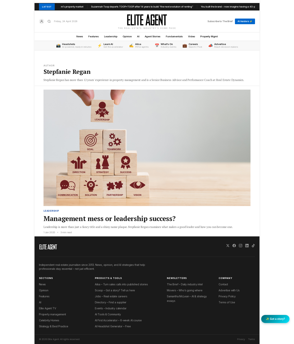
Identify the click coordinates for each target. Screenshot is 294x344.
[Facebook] (234, 245)
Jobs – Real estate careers (111, 296)
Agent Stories (153, 36)
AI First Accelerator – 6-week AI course (118, 320)
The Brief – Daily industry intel (184, 284)
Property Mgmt (209, 36)
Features (93, 36)
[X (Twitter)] (228, 245)
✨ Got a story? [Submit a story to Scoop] (275, 319)
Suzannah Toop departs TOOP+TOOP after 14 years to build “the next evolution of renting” (144, 6)
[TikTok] (253, 245)
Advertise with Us (229, 290)
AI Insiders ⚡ (245, 21)
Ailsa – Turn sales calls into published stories (121, 284)
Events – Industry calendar (110, 308)
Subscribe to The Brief (220, 21)
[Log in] (41, 21)
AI (138, 36)
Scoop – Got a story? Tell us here (115, 290)
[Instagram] (240, 245)
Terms (251, 339)
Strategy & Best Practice (53, 326)
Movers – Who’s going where (184, 290)
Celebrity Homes (49, 320)
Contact (223, 284)
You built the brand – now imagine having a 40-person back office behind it (245, 6)
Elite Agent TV (47, 308)
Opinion (127, 36)
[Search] (49, 21)
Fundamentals (174, 36)
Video (191, 36)
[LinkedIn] (247, 245)
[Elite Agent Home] (147, 20)
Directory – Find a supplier (110, 302)
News (79, 36)
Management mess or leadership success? (110, 218)
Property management (52, 314)
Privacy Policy (227, 296)
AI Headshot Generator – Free (113, 326)
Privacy (241, 339)
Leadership (110, 36)
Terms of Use (227, 302)
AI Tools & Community (108, 314)
